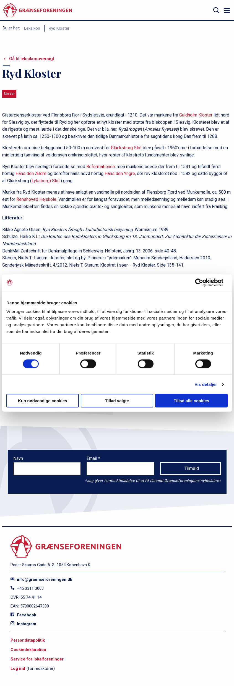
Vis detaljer (206, 384)
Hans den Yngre (120, 173)
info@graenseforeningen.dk (41, 579)
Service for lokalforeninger (37, 659)
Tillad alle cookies (191, 400)
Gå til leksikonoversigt (31, 58)
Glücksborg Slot (126, 147)
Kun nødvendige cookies (42, 400)
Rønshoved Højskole (36, 199)
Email (92, 458)
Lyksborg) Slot (46, 180)
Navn (18, 458)
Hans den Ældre (30, 173)
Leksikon (32, 28)
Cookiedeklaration (28, 649)
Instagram (23, 623)
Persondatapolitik (28, 640)
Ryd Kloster (59, 28)
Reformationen (100, 166)
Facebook (23, 614)
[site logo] (37, 10)
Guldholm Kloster (195, 115)
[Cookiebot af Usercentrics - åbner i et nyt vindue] (203, 282)
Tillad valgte (117, 400)
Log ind (18, 668)
